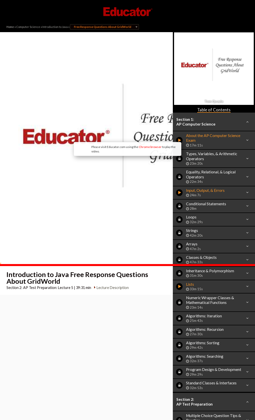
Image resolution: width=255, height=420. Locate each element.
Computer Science (28, 26)
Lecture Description (110, 226)
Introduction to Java (55, 26)
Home (10, 26)
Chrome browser (109, 109)
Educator (127, 11)
